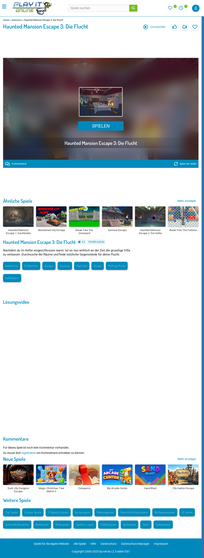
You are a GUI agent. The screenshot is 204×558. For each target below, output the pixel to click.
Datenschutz (109, 543)
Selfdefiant (12, 278)
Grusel (97, 265)
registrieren (29, 453)
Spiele (6, 20)
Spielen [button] (101, 126)
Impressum (161, 543)
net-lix (107, 551)
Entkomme (31, 265)
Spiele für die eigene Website (51, 543)
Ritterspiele (62, 524)
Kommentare (15, 164)
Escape (49, 265)
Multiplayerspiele (165, 512)
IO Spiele (187, 512)
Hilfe (93, 543)
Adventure (17, 20)
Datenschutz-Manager (135, 543)
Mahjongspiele (105, 512)
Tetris (146, 524)
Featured (82, 265)
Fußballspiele (108, 524)
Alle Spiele (79, 543)
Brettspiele (42, 524)
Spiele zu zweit (85, 524)
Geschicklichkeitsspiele (134, 512)
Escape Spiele (33, 512)
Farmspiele (129, 524)
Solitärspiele (163, 524)
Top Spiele (11, 512)
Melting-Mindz (116, 265)
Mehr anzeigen (187, 201)
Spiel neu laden (185, 164)
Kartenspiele (82, 512)
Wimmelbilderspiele (17, 524)
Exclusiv (64, 265)
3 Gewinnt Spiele (58, 512)
